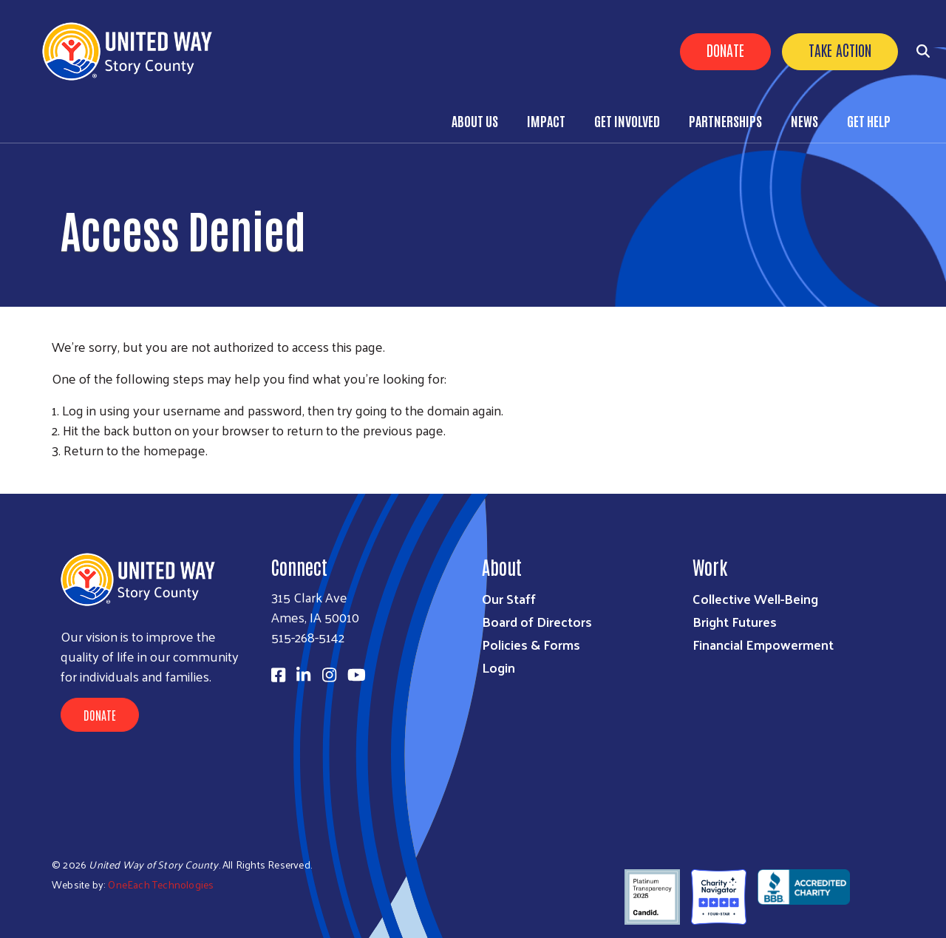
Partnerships (725, 120)
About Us (475, 120)
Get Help (869, 120)
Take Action (840, 49)
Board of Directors (537, 621)
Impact (546, 120)
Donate (725, 49)
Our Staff (509, 598)
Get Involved (627, 120)
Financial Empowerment (763, 644)
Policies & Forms (531, 644)
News (804, 120)
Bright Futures (735, 621)
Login (498, 667)
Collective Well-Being (755, 598)
